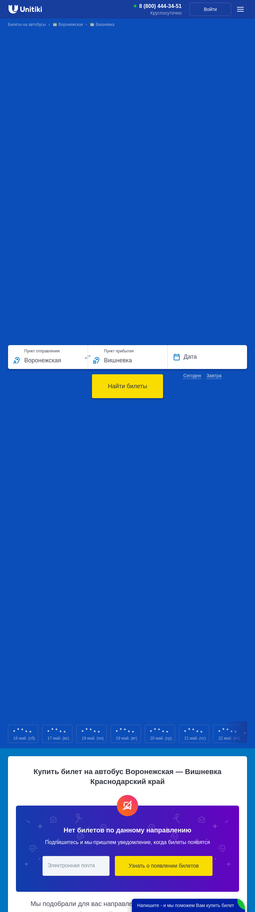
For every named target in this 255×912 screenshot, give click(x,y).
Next (245, 734)
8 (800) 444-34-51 (160, 6)
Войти (210, 9)
